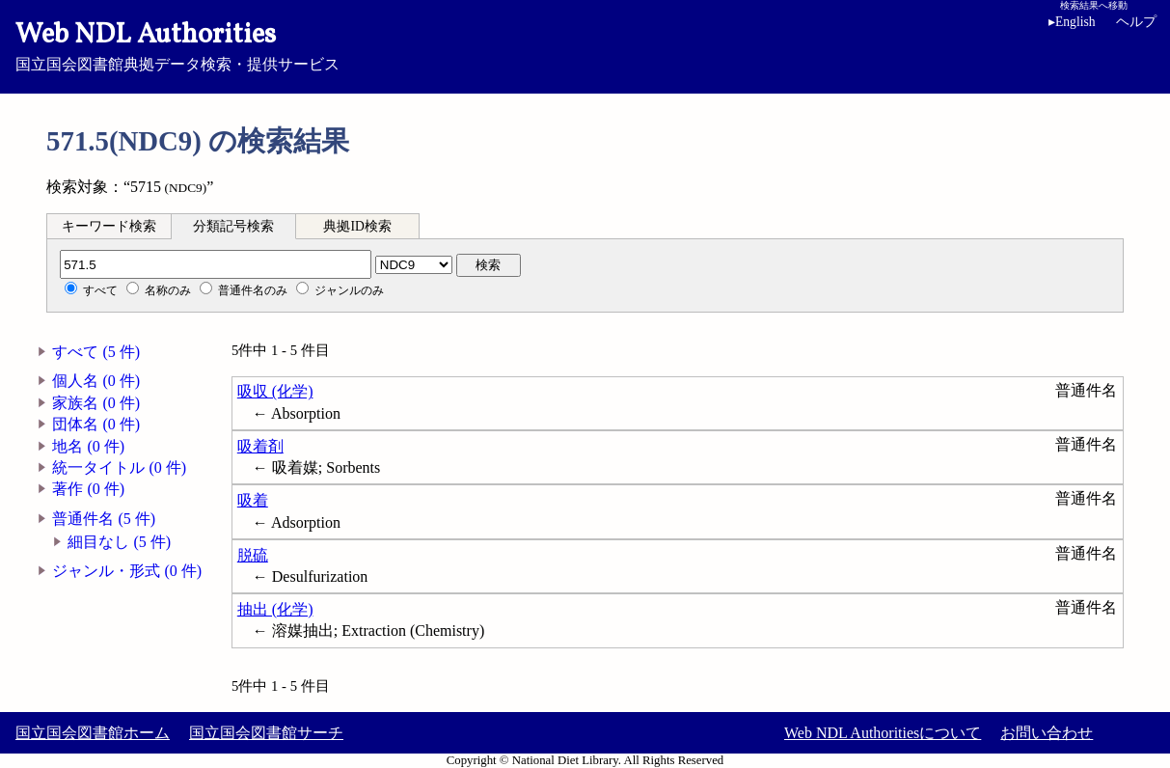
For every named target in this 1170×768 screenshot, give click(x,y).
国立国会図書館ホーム (92, 733)
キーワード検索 (109, 226)
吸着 (252, 500)
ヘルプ (1136, 21)
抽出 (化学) (275, 609)
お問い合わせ (1046, 733)
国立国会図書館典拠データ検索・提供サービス (585, 44)
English (1075, 21)
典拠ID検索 (357, 226)
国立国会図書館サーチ (266, 733)
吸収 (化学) (275, 391)
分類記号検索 (233, 226)
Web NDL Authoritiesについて (882, 733)
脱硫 (252, 555)
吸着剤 (260, 446)
